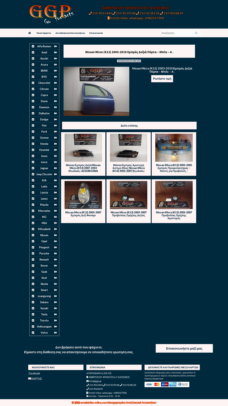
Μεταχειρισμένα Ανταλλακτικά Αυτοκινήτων (131, 402)
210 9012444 (100, 13)
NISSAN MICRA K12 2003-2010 (129, 61)
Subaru (44, 302)
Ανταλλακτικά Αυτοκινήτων (70, 32)
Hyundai (44, 149)
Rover (44, 265)
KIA (44, 180)
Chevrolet (44, 82)
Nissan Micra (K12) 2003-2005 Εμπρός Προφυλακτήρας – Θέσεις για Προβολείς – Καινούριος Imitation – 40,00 (174, 169)
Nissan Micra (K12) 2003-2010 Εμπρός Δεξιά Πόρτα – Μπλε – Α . (129, 52)
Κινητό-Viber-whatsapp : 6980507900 (136, 18)
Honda (44, 143)
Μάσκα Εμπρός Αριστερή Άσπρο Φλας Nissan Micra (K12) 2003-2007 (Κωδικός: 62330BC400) (128, 169)
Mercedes (44, 210)
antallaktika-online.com (94, 402)
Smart (44, 290)
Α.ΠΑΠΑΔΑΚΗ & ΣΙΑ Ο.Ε (99, 373)
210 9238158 (148, 13)
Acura (44, 64)
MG (44, 216)
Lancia (44, 192)
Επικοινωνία (96, 32)
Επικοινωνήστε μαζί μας (184, 348)
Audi (44, 52)
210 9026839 (171, 13)
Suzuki (44, 308)
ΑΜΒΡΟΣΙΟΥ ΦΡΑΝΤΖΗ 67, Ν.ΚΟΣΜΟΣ (135, 8)
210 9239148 (124, 13)
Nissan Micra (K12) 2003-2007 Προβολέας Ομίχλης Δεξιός (129, 214)
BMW (44, 70)
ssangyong (44, 296)
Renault (44, 259)
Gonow (44, 137)
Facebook (34, 373)
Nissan (44, 235)
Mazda (44, 204)
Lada (44, 186)
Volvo (44, 332)
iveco (44, 162)
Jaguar (44, 168)
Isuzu (44, 156)
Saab (44, 271)
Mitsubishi (44, 229)
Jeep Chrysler (44, 174)
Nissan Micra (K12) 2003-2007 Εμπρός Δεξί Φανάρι (83, 214)
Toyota (44, 320)
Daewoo (44, 107)
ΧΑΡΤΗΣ (35, 378)
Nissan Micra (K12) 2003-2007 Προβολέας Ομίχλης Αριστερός (174, 215)
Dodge (44, 119)
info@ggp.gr (94, 381)
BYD (44, 76)
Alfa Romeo (44, 46)
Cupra (44, 95)
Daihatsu (44, 113)
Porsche (44, 253)
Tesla (44, 314)
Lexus (44, 198)
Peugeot (44, 247)
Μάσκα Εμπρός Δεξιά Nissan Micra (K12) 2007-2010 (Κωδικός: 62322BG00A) (83, 167)
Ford (44, 131)
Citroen (44, 89)
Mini (44, 223)
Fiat (44, 125)
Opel (44, 241)
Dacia (44, 101)
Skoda (44, 283)
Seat (44, 277)
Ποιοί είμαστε (44, 32)
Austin (44, 58)
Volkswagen (44, 326)
